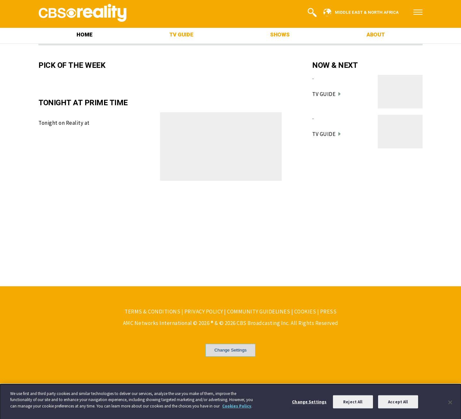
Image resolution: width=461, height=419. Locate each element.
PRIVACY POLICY (203, 311)
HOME (84, 35)
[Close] (450, 404)
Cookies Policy (236, 407)
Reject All (352, 403)
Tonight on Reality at (64, 122)
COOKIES (305, 311)
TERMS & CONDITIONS (152, 311)
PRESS (328, 311)
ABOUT (376, 35)
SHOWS (280, 35)
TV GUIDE (181, 35)
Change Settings (230, 350)
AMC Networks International (157, 323)
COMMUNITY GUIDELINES (258, 311)
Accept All (398, 403)
